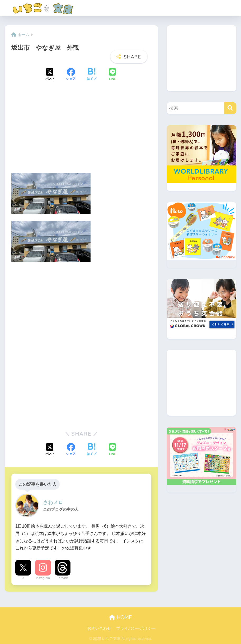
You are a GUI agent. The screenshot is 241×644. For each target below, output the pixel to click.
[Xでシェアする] (50, 75)
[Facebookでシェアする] (70, 75)
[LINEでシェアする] (112, 75)
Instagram (43, 578)
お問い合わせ (99, 628)
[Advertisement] (81, 131)
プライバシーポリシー (136, 628)
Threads (62, 578)
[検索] (230, 108)
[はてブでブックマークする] (91, 75)
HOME (120, 617)
